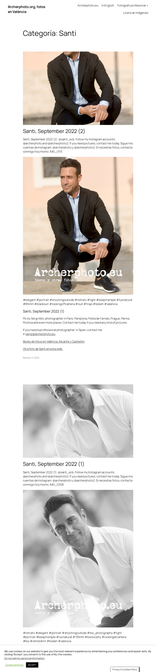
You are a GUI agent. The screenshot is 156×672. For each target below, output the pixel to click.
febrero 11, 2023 (31, 357)
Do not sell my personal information (24, 657)
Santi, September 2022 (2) (54, 131)
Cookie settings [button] (14, 664)
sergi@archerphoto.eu (40, 334)
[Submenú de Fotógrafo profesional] (147, 5)
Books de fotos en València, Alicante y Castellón (54, 341)
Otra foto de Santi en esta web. (43, 349)
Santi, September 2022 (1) (54, 464)
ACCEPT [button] (32, 664)
